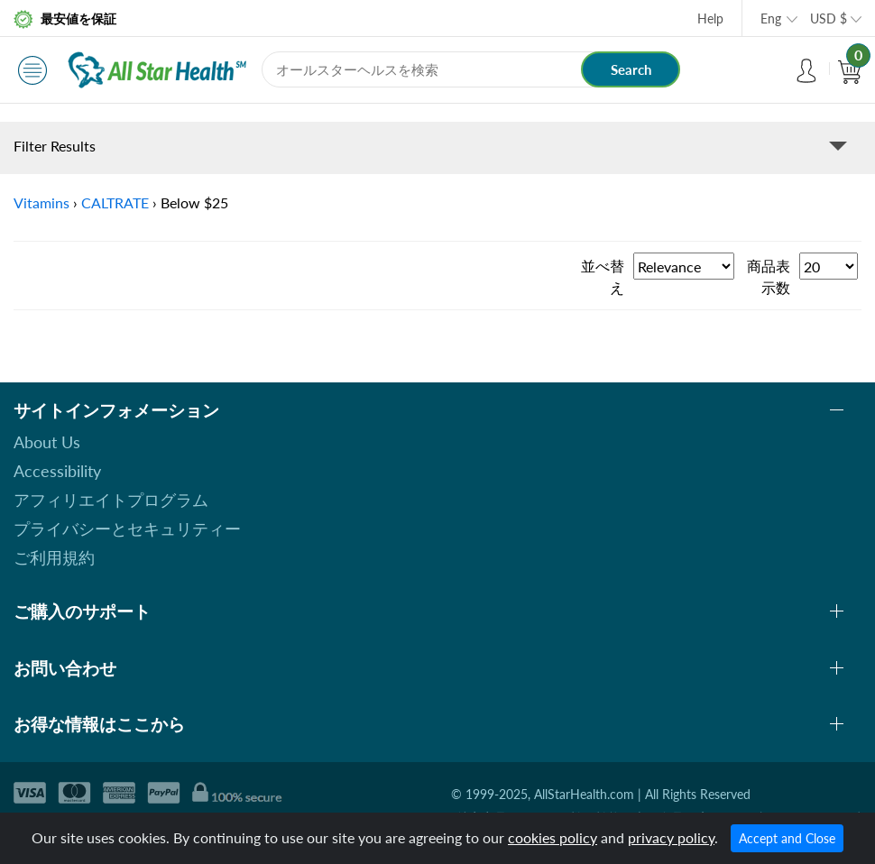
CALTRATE (115, 202)
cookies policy (552, 837)
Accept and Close (787, 838)
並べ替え (602, 276)
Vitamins (41, 202)
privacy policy (671, 837)
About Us (47, 442)
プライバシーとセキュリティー (127, 528)
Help (710, 18)
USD (828, 18)
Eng (770, 18)
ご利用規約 (54, 557)
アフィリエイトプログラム (111, 500)
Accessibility (57, 471)
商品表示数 (768, 276)
